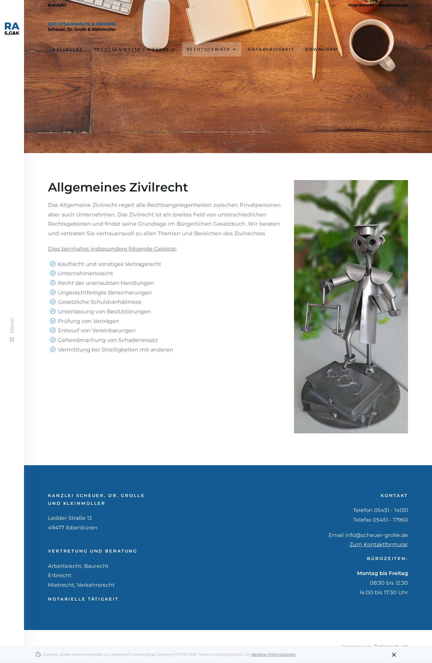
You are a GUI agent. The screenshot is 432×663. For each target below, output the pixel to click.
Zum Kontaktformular (379, 544)
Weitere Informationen (273, 654)
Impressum (361, 5)
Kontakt (57, 5)
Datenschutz (393, 5)
